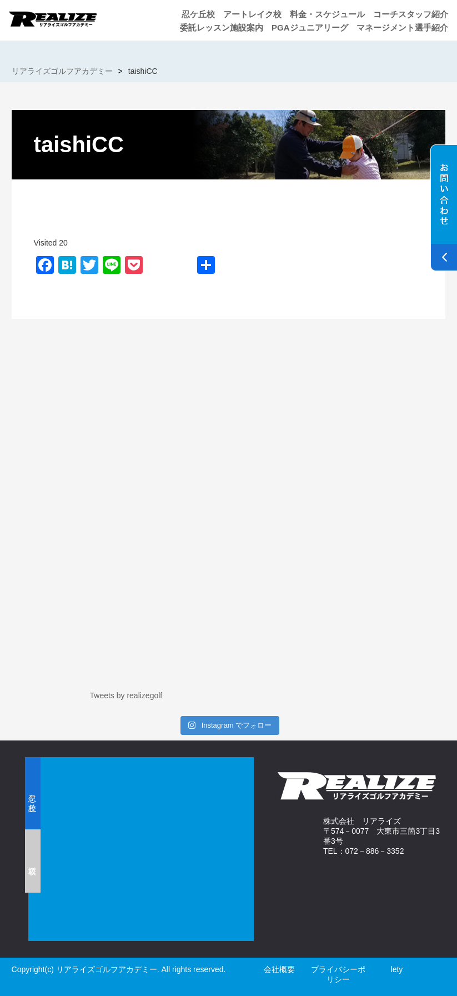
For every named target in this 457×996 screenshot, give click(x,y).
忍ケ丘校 (198, 14)
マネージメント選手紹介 (402, 27)
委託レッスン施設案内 (221, 27)
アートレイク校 (252, 14)
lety (397, 969)
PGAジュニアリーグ (310, 27)
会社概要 (279, 969)
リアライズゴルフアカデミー (62, 71)
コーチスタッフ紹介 (410, 14)
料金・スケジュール (327, 14)
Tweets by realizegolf (126, 695)
